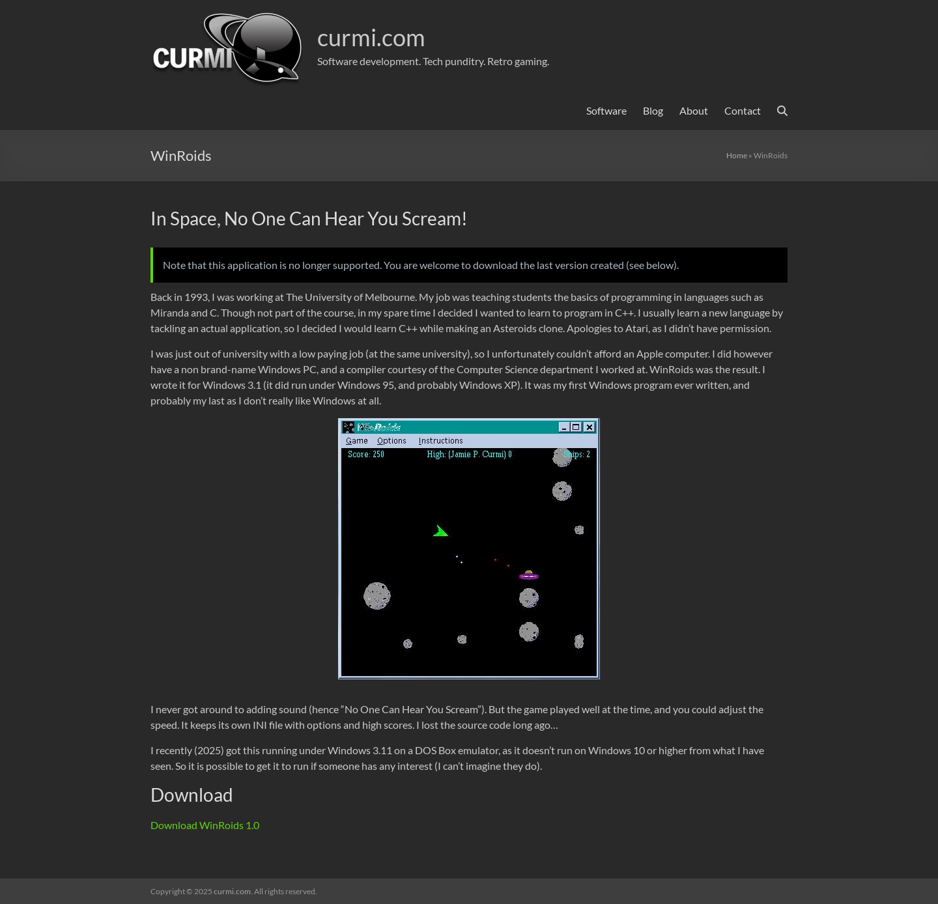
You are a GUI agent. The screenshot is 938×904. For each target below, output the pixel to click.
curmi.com (371, 37)
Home (736, 155)
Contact (742, 110)
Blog (653, 110)
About (693, 110)
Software (606, 110)
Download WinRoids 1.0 (204, 825)
